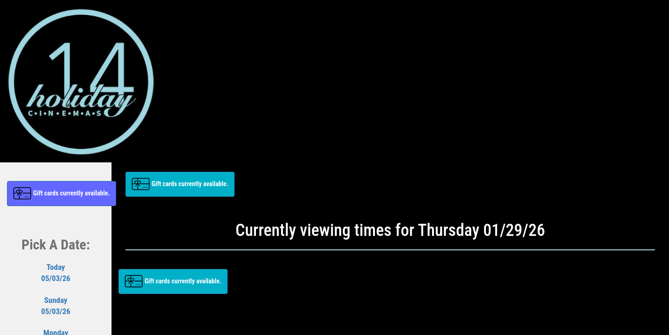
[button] (61, 193)
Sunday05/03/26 (56, 305)
